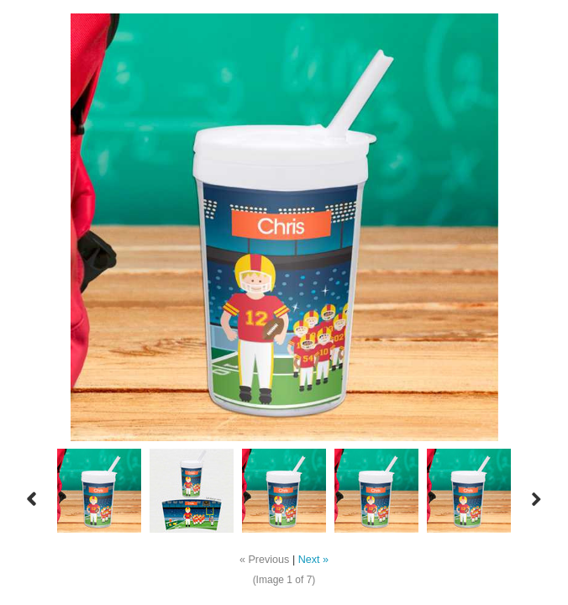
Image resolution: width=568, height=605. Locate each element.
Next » (313, 560)
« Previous (264, 560)
